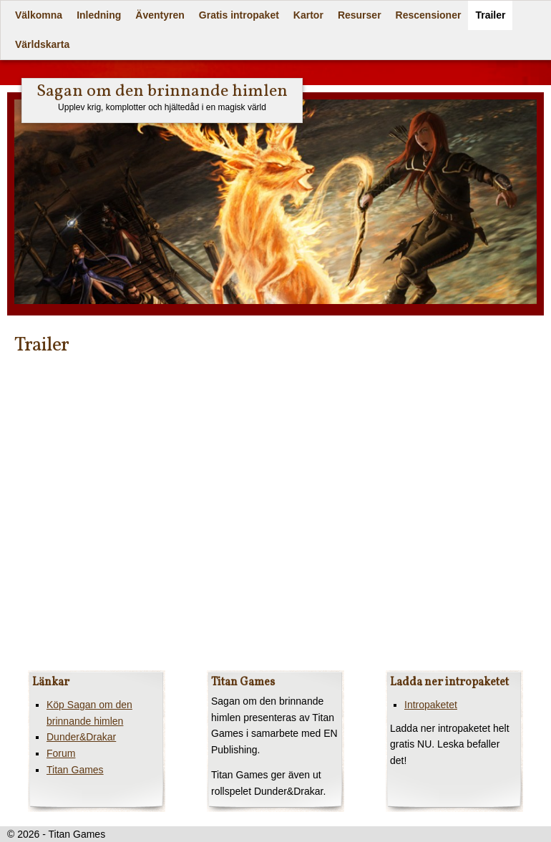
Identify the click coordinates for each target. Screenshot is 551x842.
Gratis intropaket (239, 15)
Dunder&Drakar (81, 737)
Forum (61, 753)
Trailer (490, 15)
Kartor (308, 15)
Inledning (99, 15)
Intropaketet (430, 704)
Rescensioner (429, 15)
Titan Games (75, 769)
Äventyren (159, 15)
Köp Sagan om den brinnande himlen (89, 713)
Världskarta (42, 44)
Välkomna (38, 15)
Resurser (359, 15)
